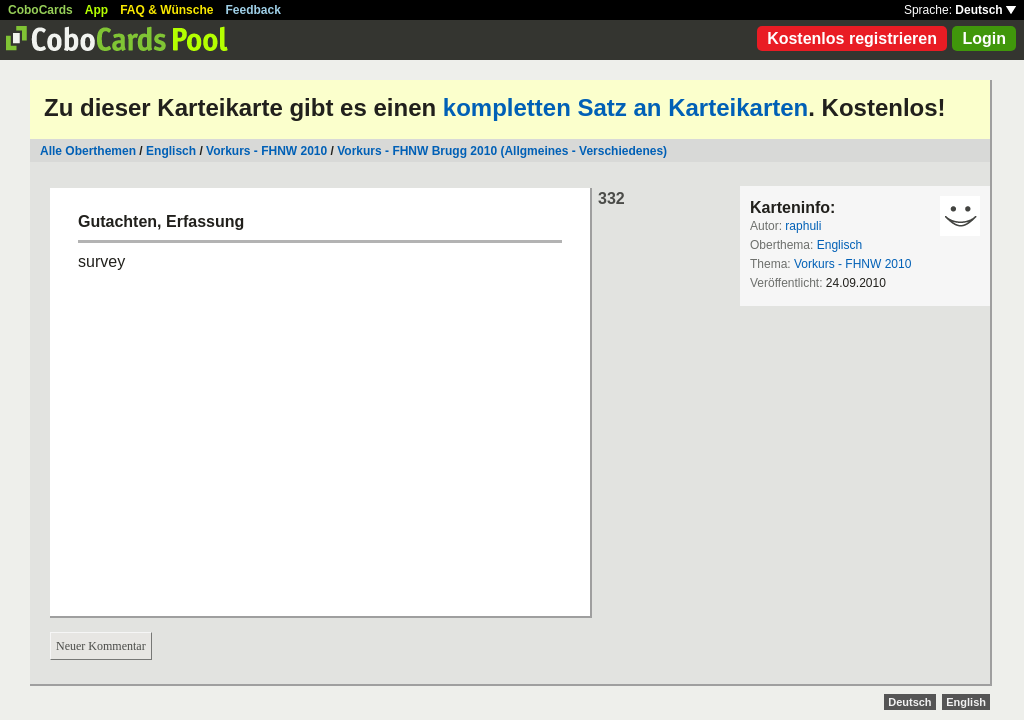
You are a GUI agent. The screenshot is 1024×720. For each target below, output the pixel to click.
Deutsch (985, 10)
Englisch (171, 151)
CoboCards (40, 10)
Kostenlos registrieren (852, 38)
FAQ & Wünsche (166, 10)
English (966, 702)
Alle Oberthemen (88, 151)
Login (984, 38)
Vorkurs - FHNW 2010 (266, 151)
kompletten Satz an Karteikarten (625, 107)
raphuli (803, 226)
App (96, 10)
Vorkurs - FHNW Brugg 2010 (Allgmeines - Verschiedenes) (502, 151)
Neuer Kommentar (101, 646)
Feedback (253, 10)
